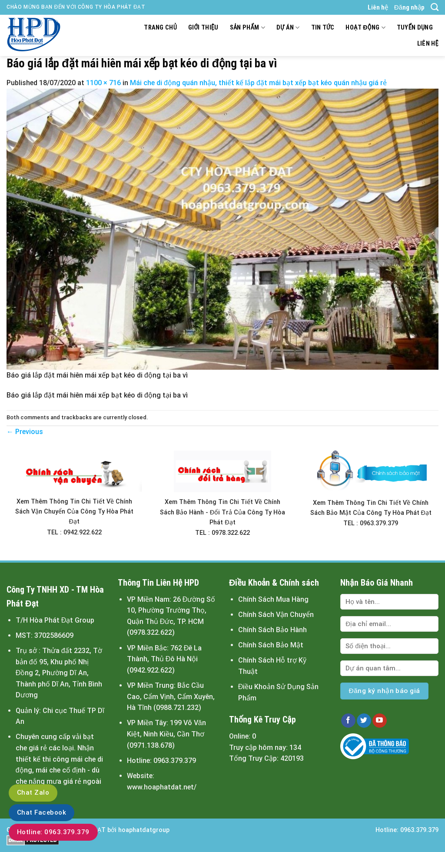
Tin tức (323, 27)
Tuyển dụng (415, 27)
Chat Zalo (33, 792)
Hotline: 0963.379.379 (53, 832)
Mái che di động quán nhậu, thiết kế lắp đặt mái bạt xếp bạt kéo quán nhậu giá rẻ (258, 83)
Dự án (288, 27)
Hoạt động (365, 27)
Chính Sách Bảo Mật (270, 645)
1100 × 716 (103, 83)
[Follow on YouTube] (379, 720)
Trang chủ (160, 27)
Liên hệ (378, 7)
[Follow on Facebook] (348, 720)
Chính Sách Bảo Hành (272, 630)
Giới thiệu (203, 27)
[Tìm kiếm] (434, 7)
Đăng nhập (409, 7)
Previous (25, 432)
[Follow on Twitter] (364, 720)
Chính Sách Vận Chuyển (276, 614)
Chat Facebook (41, 812)
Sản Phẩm (247, 27)
